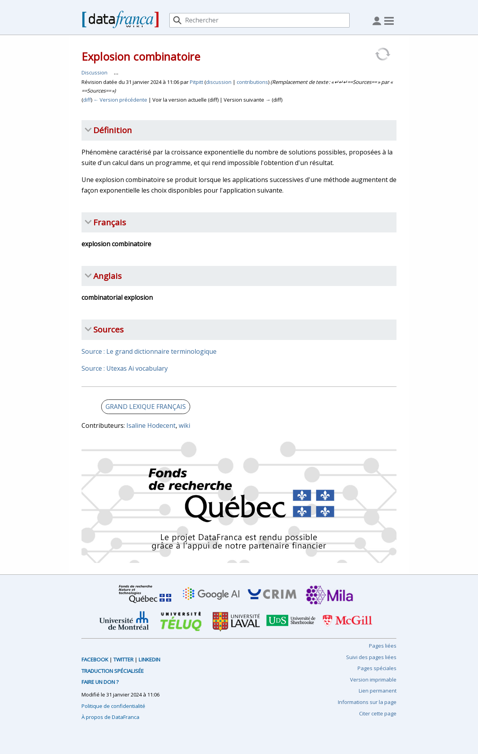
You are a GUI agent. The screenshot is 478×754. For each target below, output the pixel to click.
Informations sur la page (367, 702)
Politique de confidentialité (113, 705)
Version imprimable (373, 679)
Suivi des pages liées (371, 657)
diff (87, 99)
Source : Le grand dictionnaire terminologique (149, 351)
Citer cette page (377, 713)
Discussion (94, 72)
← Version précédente (120, 99)
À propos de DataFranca (110, 717)
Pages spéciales (377, 668)
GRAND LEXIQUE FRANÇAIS (146, 406)
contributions (252, 81)
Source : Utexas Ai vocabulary (125, 368)
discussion (219, 81)
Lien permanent (377, 690)
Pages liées (382, 645)
